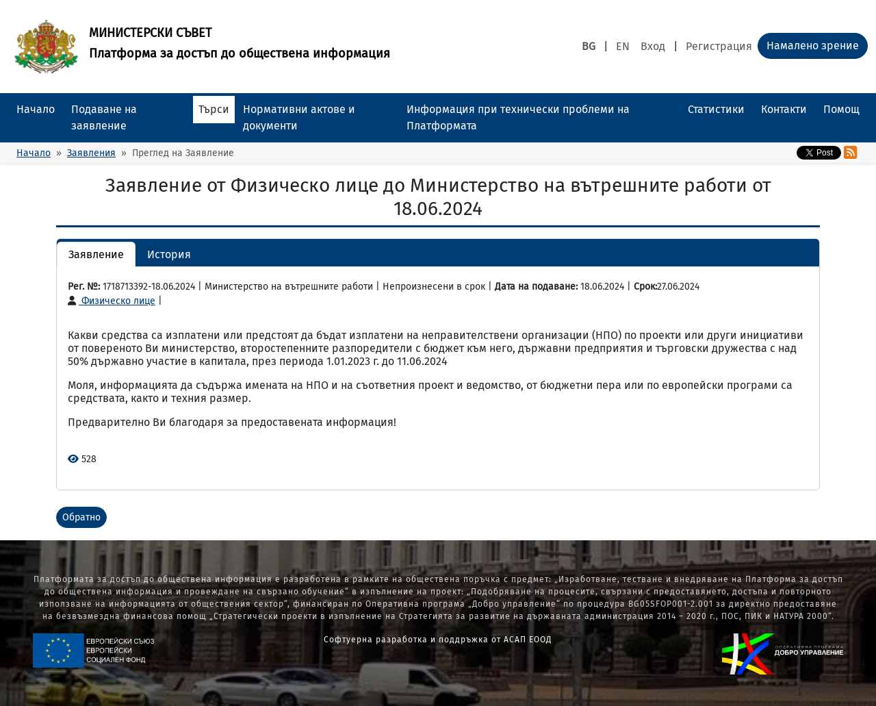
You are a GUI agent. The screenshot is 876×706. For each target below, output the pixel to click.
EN (623, 46)
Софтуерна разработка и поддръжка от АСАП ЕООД (438, 639)
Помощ (841, 109)
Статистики (716, 109)
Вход (653, 46)
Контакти (784, 109)
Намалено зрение (812, 45)
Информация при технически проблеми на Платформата (518, 117)
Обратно (81, 517)
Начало (35, 109)
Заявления (91, 153)
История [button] (169, 254)
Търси (213, 109)
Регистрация (719, 46)
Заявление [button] (96, 254)
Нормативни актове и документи (299, 117)
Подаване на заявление (104, 117)
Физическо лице (111, 301)
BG (588, 46)
